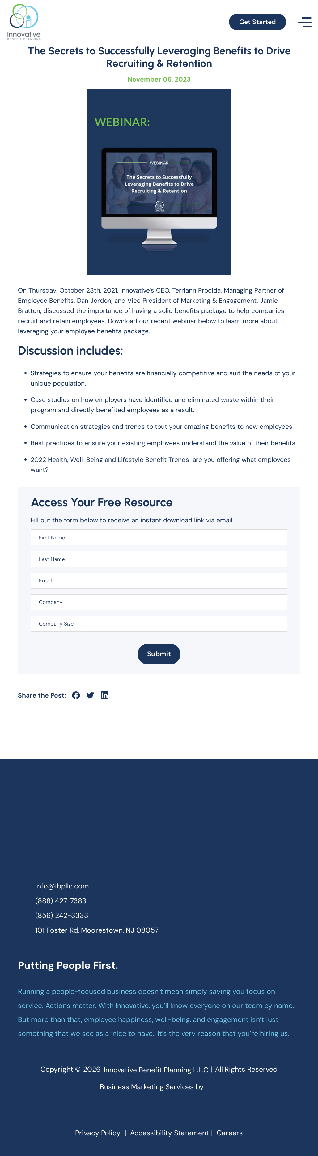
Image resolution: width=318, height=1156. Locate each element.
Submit (159, 654)
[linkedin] (168, 1112)
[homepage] (159, 823)
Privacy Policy (98, 1133)
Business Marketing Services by (159, 1086)
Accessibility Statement (169, 1133)
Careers (230, 1133)
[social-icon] (76, 695)
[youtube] (185, 1112)
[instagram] (150, 1112)
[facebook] (132, 1112)
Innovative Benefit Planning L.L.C (156, 1069)
